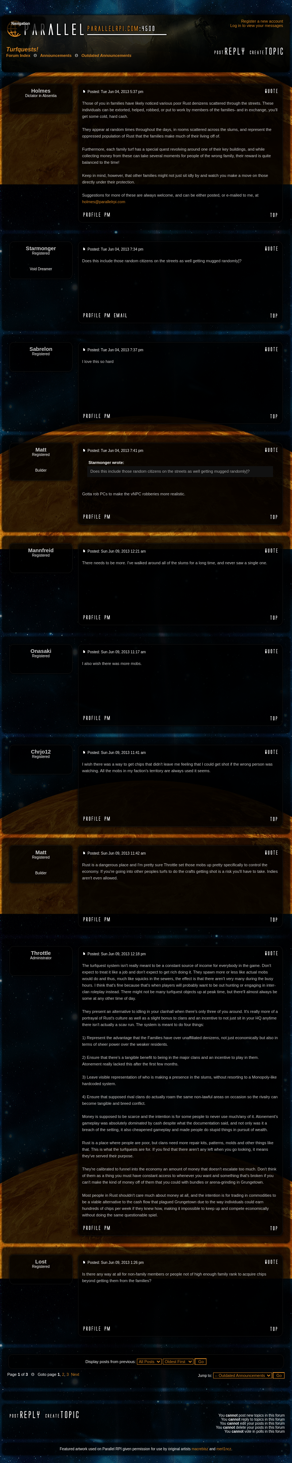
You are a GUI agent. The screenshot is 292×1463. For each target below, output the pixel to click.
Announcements (56, 55)
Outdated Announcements (106, 55)
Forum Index (18, 55)
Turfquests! (22, 49)
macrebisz (200, 1449)
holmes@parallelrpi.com (103, 202)
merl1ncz (223, 1449)
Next (75, 1374)
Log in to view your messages (256, 25)
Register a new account (262, 21)
